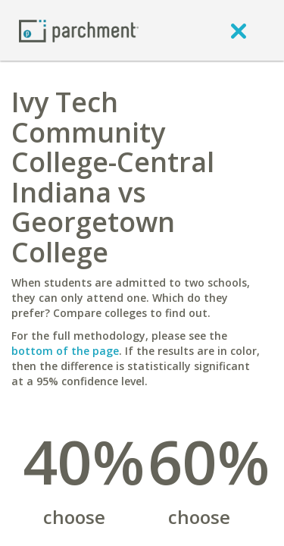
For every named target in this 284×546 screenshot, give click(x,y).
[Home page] (79, 30)
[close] (238, 30)
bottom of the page (65, 351)
